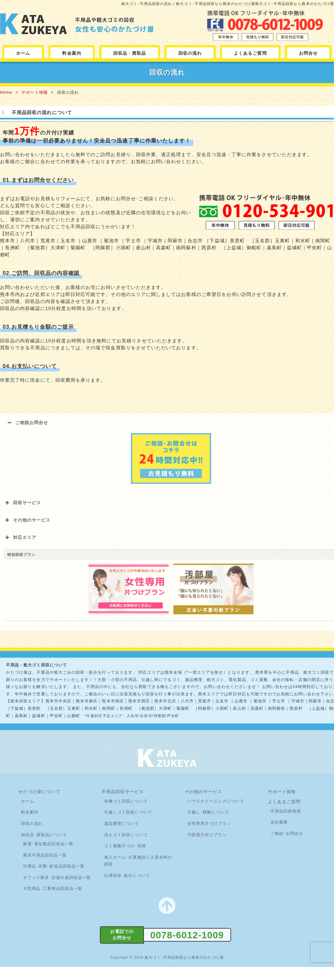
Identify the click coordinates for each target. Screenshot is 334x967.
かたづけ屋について (39, 791)
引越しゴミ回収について (128, 812)
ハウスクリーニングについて (215, 801)
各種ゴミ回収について (126, 801)
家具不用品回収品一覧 (45, 855)
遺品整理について (121, 823)
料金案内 (71, 53)
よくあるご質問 (250, 53)
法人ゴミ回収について (126, 835)
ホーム (23, 53)
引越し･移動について (208, 812)
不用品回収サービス (123, 791)
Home (6, 92)
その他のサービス (203, 791)
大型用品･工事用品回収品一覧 (52, 888)
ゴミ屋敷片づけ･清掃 (125, 846)
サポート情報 (34, 92)
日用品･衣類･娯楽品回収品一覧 (54, 866)
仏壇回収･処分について (127, 875)
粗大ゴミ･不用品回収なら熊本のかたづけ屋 (184, 957)
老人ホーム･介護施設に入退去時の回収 (138, 861)
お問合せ (308, 53)
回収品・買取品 (129, 53)
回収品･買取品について (44, 835)
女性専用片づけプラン (209, 823)
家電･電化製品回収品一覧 (48, 844)
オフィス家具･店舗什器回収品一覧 (57, 877)
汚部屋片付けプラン (207, 835)
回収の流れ (190, 53)
